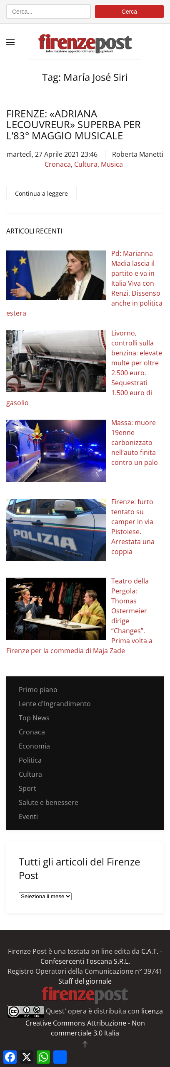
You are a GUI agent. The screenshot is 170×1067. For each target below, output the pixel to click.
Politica (30, 760)
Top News (34, 717)
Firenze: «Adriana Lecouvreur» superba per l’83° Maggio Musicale (73, 124)
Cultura (86, 164)
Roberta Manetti (137, 154)
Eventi (28, 816)
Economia (34, 746)
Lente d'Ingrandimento (55, 703)
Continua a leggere (41, 193)
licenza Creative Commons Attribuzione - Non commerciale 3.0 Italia (94, 1022)
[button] (10, 42)
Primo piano (38, 689)
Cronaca (58, 164)
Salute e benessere (48, 802)
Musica (112, 164)
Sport (27, 788)
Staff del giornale (85, 981)
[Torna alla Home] (85, 39)
